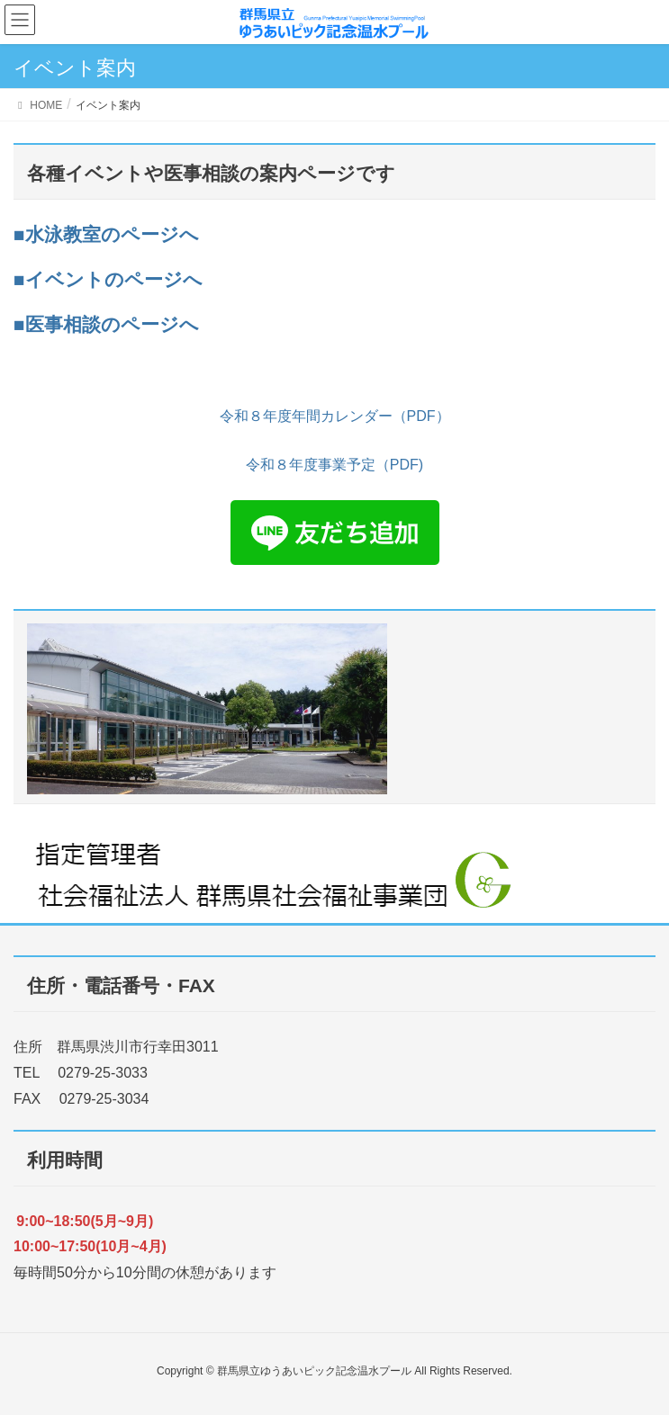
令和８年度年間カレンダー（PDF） (335, 416)
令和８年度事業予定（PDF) (334, 464)
